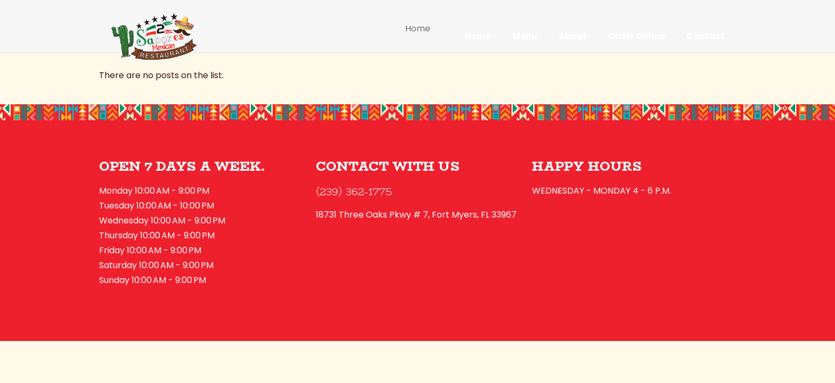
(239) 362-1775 (354, 191)
